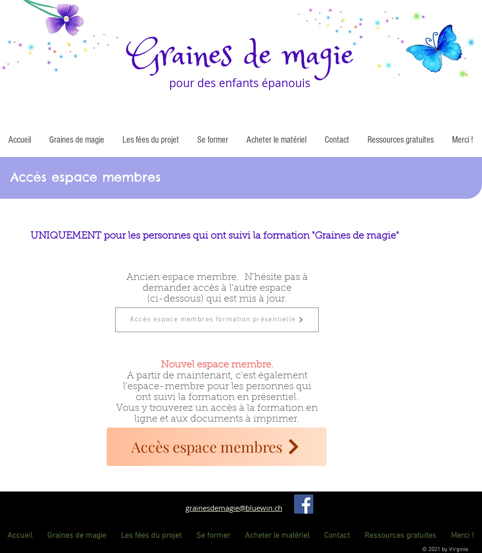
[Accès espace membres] (217, 447)
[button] (76, 140)
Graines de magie (241, 56)
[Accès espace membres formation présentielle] (217, 319)
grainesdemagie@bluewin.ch (233, 508)
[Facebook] (303, 504)
